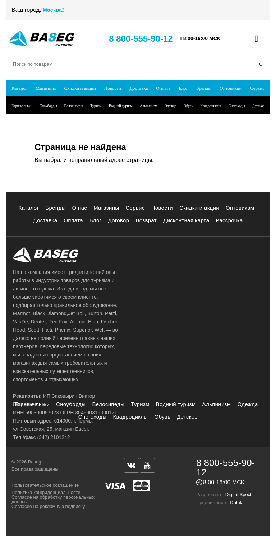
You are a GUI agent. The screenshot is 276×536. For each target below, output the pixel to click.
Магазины (46, 88)
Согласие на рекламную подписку (48, 506)
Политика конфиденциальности (46, 492)
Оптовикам (231, 88)
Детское (258, 106)
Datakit (237, 502)
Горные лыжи (22, 106)
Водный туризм (121, 106)
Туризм (95, 106)
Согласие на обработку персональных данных (53, 499)
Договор (118, 220)
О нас (79, 207)
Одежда (170, 106)
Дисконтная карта (186, 220)
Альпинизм (148, 106)
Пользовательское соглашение (45, 485)
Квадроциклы (210, 106)
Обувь (188, 106)
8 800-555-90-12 (140, 38)
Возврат (146, 220)
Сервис (257, 88)
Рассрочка (229, 220)
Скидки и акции (80, 88)
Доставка (138, 88)
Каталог (19, 88)
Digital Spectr (239, 494)
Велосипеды (73, 106)
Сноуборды (48, 106)
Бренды (203, 88)
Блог (183, 88)
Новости (112, 88)
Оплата (163, 88)
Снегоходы (236, 106)
